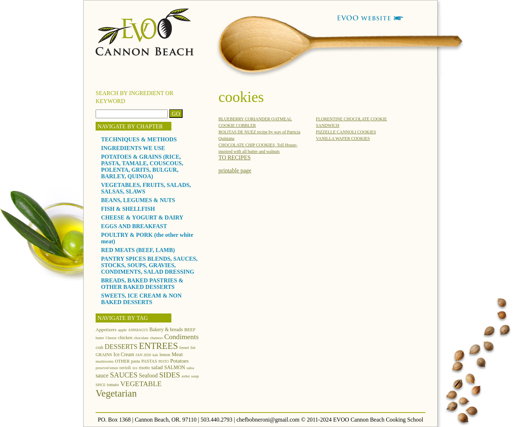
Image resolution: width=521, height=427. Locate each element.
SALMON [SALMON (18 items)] (174, 367)
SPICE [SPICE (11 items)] (100, 385)
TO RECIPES (235, 157)
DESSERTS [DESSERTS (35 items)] (121, 346)
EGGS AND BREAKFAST (134, 226)
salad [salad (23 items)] (157, 367)
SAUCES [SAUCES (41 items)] (123, 375)
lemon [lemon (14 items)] (164, 354)
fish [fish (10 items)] (193, 348)
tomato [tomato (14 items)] (113, 384)
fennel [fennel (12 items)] (184, 348)
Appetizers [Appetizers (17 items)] (106, 329)
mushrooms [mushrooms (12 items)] (105, 361)
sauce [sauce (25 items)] (102, 375)
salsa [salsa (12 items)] (190, 368)
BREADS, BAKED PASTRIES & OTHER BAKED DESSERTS (142, 283)
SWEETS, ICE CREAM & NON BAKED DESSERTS (141, 299)
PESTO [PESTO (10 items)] (163, 361)
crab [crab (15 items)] (99, 347)
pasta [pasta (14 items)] (135, 361)
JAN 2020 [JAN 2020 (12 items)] (143, 355)
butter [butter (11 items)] (100, 338)
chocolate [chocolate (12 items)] (141, 338)
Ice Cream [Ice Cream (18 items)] (124, 354)
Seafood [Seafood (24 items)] (148, 375)
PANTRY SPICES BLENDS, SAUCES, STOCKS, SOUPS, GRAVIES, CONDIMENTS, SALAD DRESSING (149, 265)
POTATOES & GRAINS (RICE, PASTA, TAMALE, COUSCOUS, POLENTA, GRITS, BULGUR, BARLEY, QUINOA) (142, 166)
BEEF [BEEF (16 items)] (190, 329)
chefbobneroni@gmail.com (267, 420)
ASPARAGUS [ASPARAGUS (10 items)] (138, 330)
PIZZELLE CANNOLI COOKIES (346, 131)
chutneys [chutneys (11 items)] (156, 338)
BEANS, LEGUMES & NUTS (138, 200)
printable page (235, 170)
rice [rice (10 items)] (134, 368)
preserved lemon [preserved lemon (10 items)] (107, 368)
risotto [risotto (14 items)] (144, 367)
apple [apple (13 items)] (122, 330)
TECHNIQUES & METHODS (139, 139)
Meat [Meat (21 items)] (177, 354)
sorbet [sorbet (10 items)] (185, 376)
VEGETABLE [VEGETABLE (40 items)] (141, 384)
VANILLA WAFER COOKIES (343, 138)
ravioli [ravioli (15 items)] (125, 367)
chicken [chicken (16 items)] (125, 337)
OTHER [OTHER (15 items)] (122, 361)
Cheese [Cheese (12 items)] (111, 338)
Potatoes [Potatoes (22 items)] (179, 361)
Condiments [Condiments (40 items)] (181, 337)
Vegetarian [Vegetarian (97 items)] (116, 393)
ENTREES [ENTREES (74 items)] (158, 346)
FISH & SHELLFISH (128, 209)
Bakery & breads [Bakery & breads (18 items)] (166, 329)
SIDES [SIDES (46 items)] (169, 375)
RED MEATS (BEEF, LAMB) (138, 250)
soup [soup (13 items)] (195, 376)
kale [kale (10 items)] (155, 355)
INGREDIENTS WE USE (133, 148)
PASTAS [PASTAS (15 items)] (149, 361)
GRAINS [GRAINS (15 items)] (104, 354)
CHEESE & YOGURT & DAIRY (142, 217)
